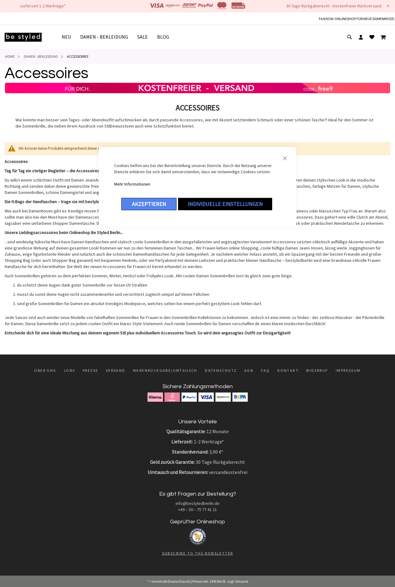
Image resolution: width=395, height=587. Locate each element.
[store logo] (23, 37)
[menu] (118, 37)
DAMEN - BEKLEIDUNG (40, 56)
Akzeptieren (149, 203)
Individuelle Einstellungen (225, 203)
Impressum (348, 370)
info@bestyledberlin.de (197, 503)
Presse (90, 370)
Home (9, 56)
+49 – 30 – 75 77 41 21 (197, 509)
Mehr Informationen (132, 184)
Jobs (69, 370)
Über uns (45, 370)
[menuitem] (69, 36)
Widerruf (317, 370)
